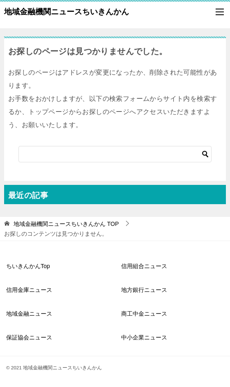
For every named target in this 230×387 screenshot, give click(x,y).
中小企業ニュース (144, 337)
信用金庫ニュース (29, 290)
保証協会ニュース (29, 337)
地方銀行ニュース (144, 290)
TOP (66, 224)
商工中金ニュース (144, 313)
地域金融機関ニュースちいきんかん (66, 10)
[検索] (115, 154)
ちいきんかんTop (28, 266)
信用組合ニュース (144, 266)
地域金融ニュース (29, 313)
